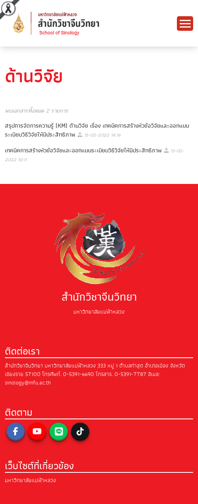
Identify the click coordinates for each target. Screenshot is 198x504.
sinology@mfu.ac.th (28, 382)
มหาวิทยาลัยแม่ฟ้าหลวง (30, 480)
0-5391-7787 (130, 374)
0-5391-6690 (78, 374)
